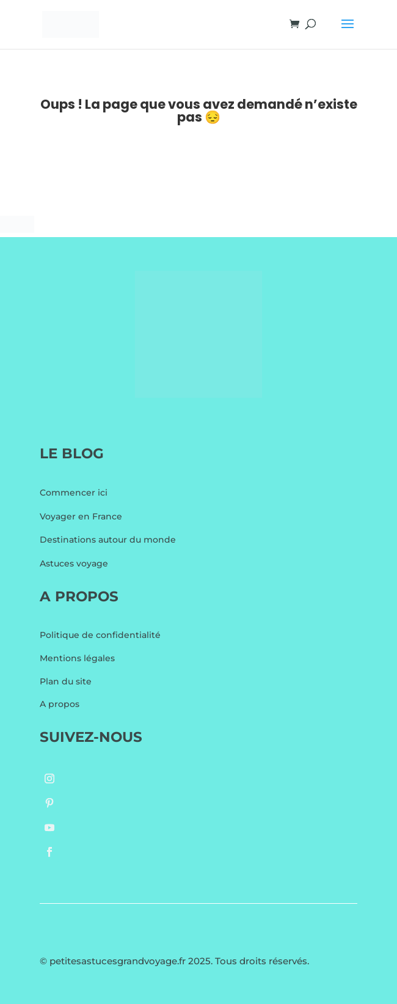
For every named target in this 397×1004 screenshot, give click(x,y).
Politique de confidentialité (100, 634)
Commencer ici (73, 492)
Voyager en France (81, 516)
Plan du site (66, 681)
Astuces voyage (74, 563)
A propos (59, 703)
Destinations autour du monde (108, 539)
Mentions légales (77, 658)
